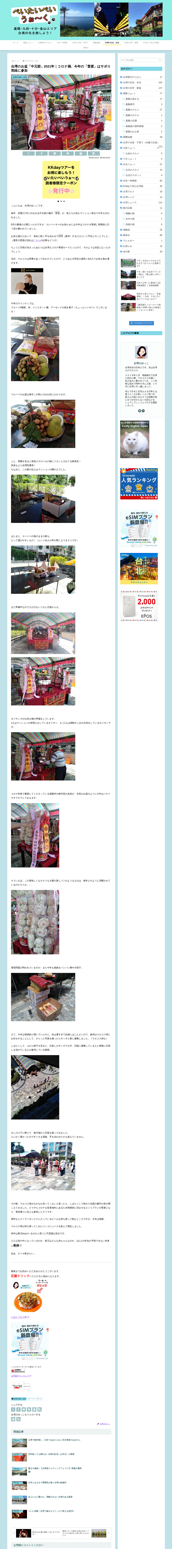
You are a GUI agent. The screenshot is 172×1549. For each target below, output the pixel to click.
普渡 (39, 1399)
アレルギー (142, 241)
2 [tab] (61, 201)
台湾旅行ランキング (21, 1376)
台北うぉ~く (142, 164)
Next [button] (77, 179)
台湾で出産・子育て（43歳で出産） (142, 143)
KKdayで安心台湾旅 (142, 186)
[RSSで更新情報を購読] (18, 1419)
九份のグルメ (144, 153)
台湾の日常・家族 (142, 88)
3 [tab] (64, 201)
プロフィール (73, 1541)
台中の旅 (144, 219)
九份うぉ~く (141, 148)
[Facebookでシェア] (42, 153)
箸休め (142, 235)
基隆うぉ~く (142, 93)
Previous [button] (45, 179)
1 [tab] (58, 201)
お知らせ (142, 246)
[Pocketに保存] (55, 153)
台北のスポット (144, 175)
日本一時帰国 (142, 181)
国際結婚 (142, 137)
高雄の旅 (144, 224)
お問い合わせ (106, 1541)
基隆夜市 (144, 104)
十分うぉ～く (142, 159)
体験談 (142, 230)
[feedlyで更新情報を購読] (13, 1419)
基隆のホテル (144, 115)
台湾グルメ (142, 192)
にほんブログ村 (20, 1317)
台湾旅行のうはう (142, 77)
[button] (94, 153)
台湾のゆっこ (141, 363)
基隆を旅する (144, 99)
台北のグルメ (144, 170)
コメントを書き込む (61, 1514)
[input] (141, 60)
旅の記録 (142, 208)
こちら (37, 240)
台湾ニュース (142, 202)
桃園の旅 (144, 213)
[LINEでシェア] (68, 153)
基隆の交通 (144, 121)
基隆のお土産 (144, 132)
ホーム (62, 1541)
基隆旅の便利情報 (144, 126)
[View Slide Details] (61, 180)
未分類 (142, 252)
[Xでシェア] (29, 153)
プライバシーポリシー (90, 1541)
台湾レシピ (142, 197)
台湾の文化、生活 (19, 1399)
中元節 (31, 1399)
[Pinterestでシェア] (81, 153)
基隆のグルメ (144, 110)
